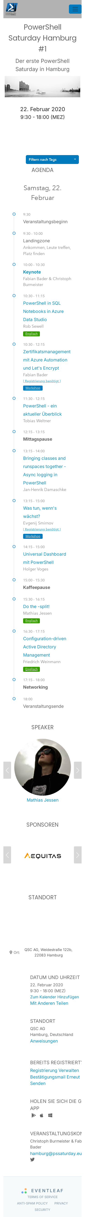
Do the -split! (36, 606)
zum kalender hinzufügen (54, 997)
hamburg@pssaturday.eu (56, 1153)
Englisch (31, 334)
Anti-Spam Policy (32, 1203)
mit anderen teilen (49, 1003)
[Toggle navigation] (75, 9)
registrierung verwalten (54, 1070)
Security (42, 1210)
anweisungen (44, 1041)
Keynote (32, 272)
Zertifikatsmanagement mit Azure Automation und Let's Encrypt (46, 360)
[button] (10, 771)
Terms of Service (42, 1197)
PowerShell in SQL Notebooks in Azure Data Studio (43, 311)
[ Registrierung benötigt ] (42, 381)
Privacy (61, 1203)
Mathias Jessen (42, 800)
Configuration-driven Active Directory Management (44, 647)
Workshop (32, 388)
